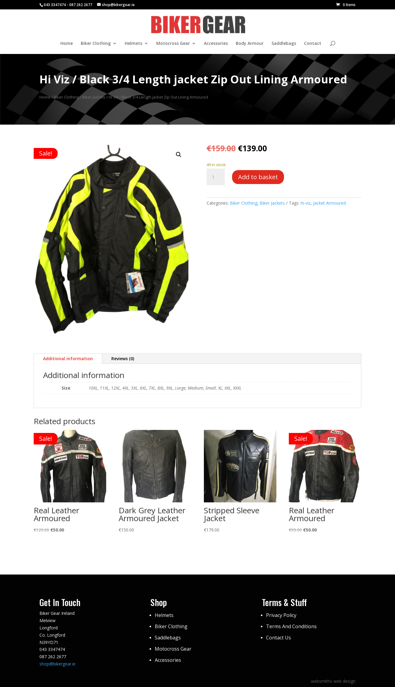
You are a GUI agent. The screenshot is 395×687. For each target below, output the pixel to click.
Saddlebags (284, 43)
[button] (178, 154)
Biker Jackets (93, 97)
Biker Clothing (96, 43)
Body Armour (250, 43)
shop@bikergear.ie (57, 664)
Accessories (216, 43)
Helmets (133, 43)
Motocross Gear (173, 43)
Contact (312, 43)
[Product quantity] (216, 177)
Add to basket (258, 177)
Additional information (68, 358)
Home (66, 43)
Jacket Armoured (329, 203)
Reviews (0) (122, 358)
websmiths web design (333, 681)
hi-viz (306, 203)
